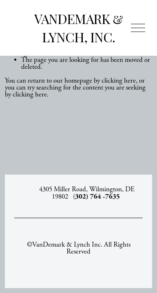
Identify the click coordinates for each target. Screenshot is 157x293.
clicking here (119, 81)
